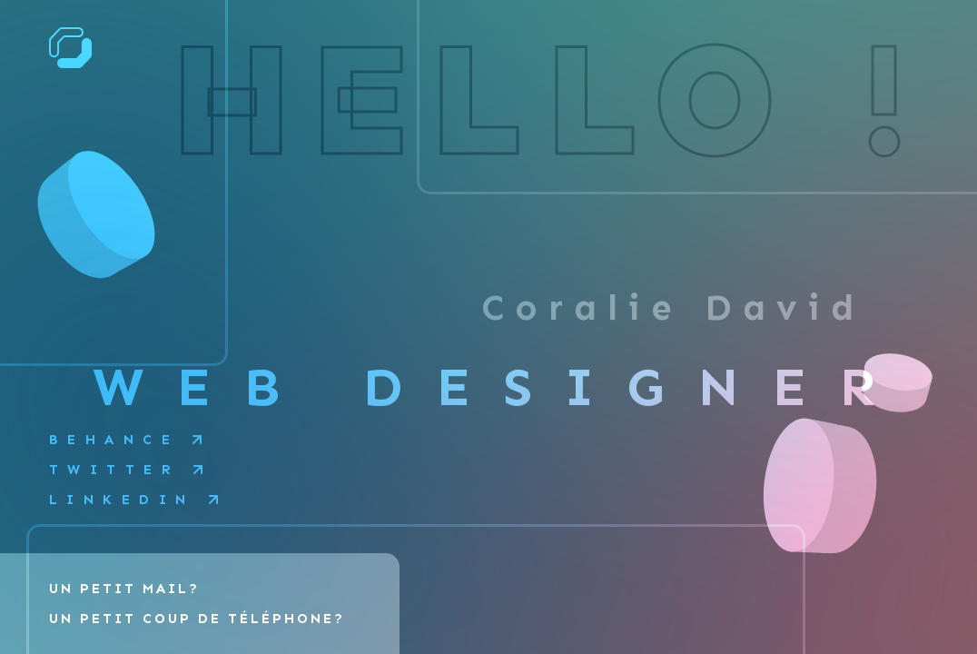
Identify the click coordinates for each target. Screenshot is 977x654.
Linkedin (122, 499)
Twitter (115, 469)
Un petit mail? (124, 588)
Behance (114, 439)
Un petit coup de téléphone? (197, 618)
